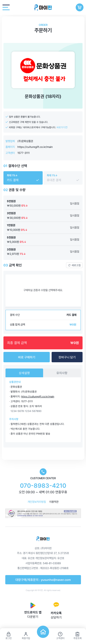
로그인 (9, 636)
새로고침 (74, 265)
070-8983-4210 (43, 485)
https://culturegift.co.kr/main (35, 147)
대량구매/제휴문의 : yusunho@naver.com (43, 580)
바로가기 (62, 127)
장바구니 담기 (67, 357)
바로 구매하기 (26, 357)
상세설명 (24, 373)
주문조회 (77, 636)
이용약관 (53, 501)
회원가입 (26, 636)
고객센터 (60, 636)
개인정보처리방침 (37, 501)
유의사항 (61, 373)
